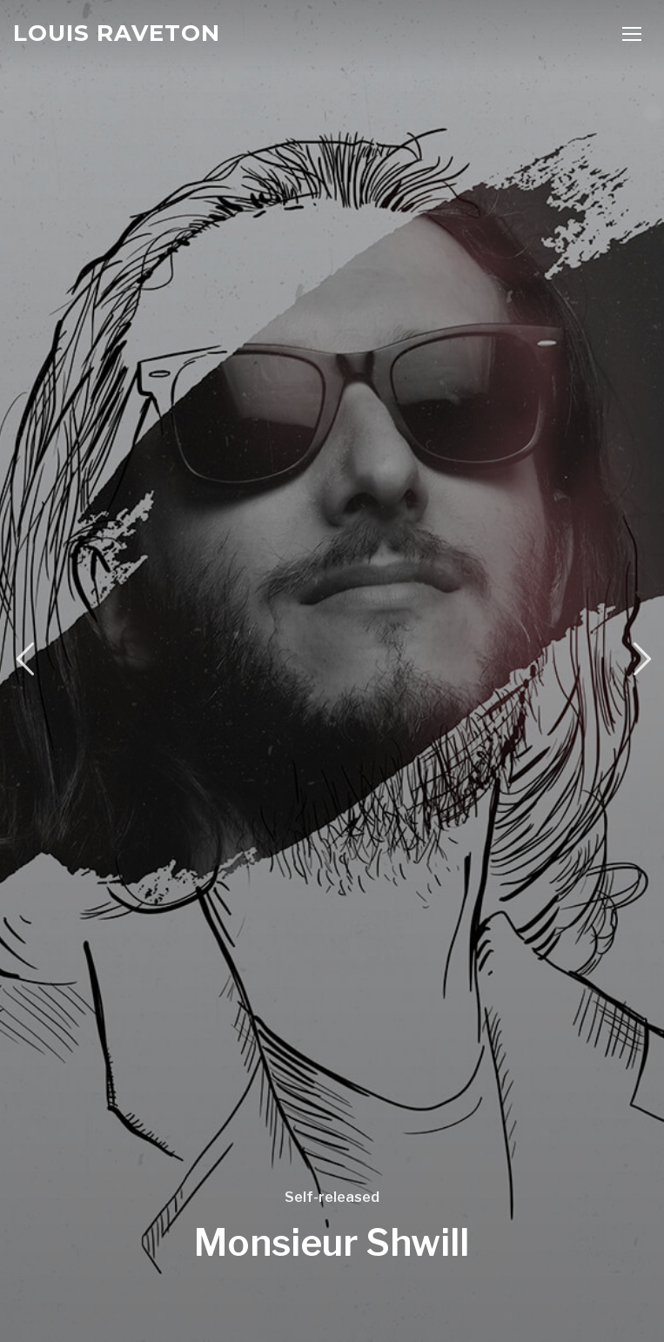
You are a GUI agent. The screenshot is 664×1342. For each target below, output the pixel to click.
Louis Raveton (116, 33)
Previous (24, 659)
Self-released (332, 1197)
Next (639, 659)
